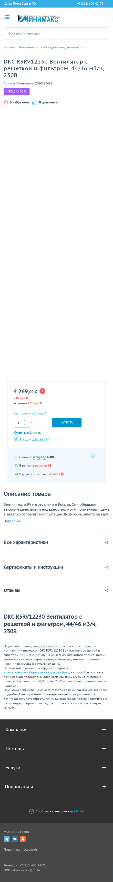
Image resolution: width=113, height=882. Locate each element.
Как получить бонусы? (30, 413)
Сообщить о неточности (56, 811)
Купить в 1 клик (27, 432)
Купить (67, 422)
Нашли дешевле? (31, 439)
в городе (39, 457)
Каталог (9, 47)
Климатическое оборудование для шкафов (51, 47)
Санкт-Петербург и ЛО (20, 3)
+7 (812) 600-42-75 (90, 3)
